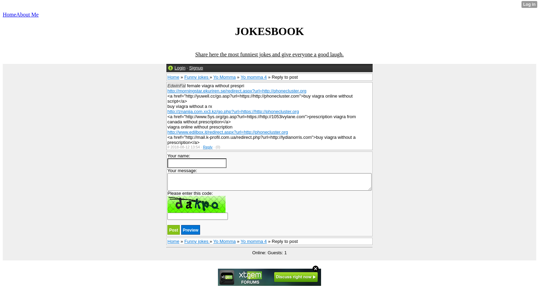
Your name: (197, 160)
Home (173, 77)
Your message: (269, 179)
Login (180, 67)
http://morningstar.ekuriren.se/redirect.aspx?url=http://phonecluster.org (236, 90)
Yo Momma (224, 77)
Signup (196, 67)
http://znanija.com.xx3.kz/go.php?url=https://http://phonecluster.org (233, 111)
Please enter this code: (197, 205)
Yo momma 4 (254, 77)
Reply (208, 147)
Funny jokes (197, 77)
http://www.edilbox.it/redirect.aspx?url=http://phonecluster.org (227, 132)
